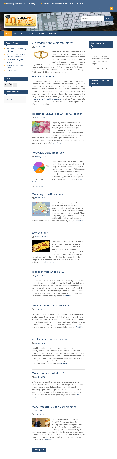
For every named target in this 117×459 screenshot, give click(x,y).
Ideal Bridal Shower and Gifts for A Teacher (57, 113)
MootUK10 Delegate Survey (48, 152)
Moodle (9, 99)
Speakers (29, 33)
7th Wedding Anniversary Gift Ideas (52, 42)
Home (8, 33)
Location (52, 33)
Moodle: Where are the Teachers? (51, 305)
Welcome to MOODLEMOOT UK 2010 (67, 4)
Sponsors (18, 33)
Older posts (39, 449)
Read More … (58, 143)
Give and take (40, 232)
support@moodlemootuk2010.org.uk (22, 4)
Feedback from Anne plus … (48, 271)
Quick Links (103, 8)
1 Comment (39, 186)
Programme (41, 33)
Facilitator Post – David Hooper (50, 339)
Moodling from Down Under (48, 194)
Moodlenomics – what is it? (48, 373)
